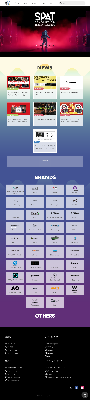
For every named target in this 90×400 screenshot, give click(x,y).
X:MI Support (50, 347)
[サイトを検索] (72, 3)
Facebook (50, 353)
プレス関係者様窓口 (13, 380)
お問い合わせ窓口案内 (14, 377)
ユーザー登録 (11, 374)
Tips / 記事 (10, 347)
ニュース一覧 (11, 343)
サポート (45, 3)
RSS (48, 356)
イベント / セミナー (13, 350)
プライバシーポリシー (53, 371)
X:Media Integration (52, 343)
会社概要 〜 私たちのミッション (56, 368)
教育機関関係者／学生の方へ (16, 368)
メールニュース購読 (13, 353)
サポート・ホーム (12, 371)
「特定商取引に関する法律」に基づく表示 (59, 377)
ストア (52, 3)
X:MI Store (50, 350)
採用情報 (49, 374)
